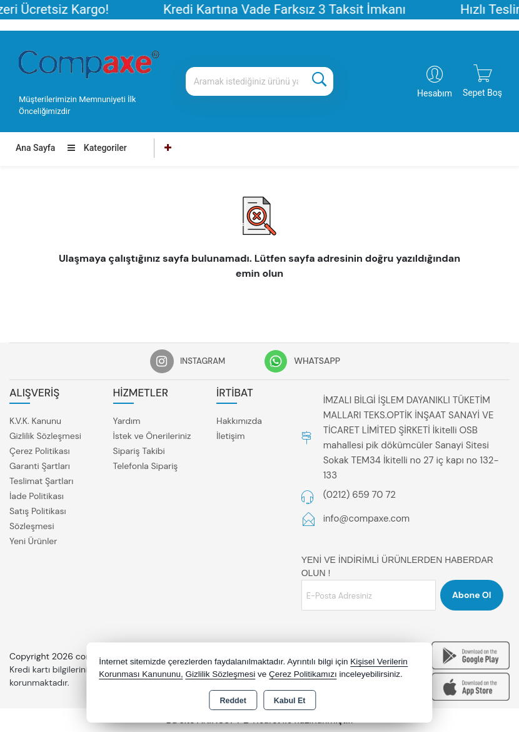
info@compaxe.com (366, 518)
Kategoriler (97, 148)
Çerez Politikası (39, 450)
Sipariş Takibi (139, 450)
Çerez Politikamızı (303, 674)
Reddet (232, 700)
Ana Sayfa (35, 148)
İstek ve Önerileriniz (152, 435)
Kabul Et (290, 700)
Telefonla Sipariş (145, 466)
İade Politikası (36, 496)
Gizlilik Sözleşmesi (45, 435)
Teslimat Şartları (41, 481)
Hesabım (434, 93)
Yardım (127, 420)
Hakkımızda (239, 420)
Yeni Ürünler (33, 541)
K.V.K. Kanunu (35, 420)
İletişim (230, 435)
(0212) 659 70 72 (359, 494)
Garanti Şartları (39, 466)
